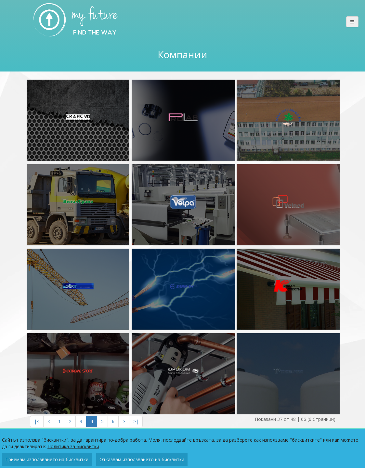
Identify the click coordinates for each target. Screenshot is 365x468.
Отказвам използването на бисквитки (141, 459)
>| (135, 421)
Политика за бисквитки (73, 446)
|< (36, 421)
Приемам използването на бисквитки (46, 459)
